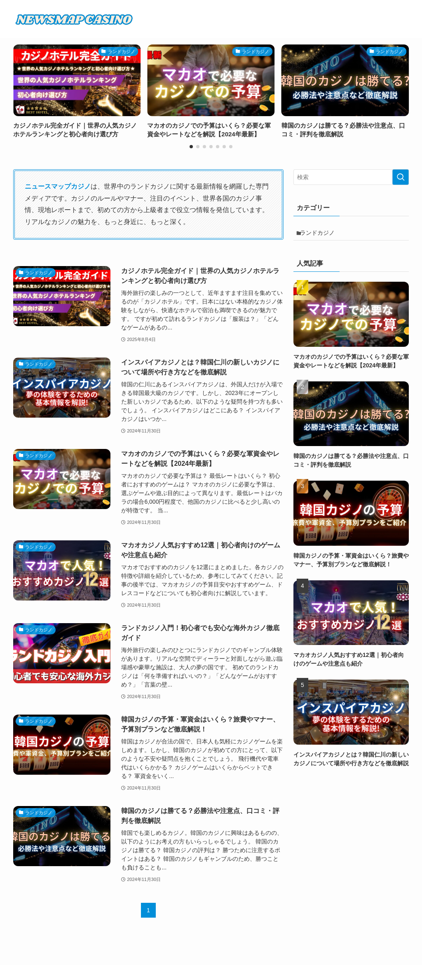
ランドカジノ (321, 234)
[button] (191, 146)
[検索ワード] (351, 177)
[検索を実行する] (400, 177)
